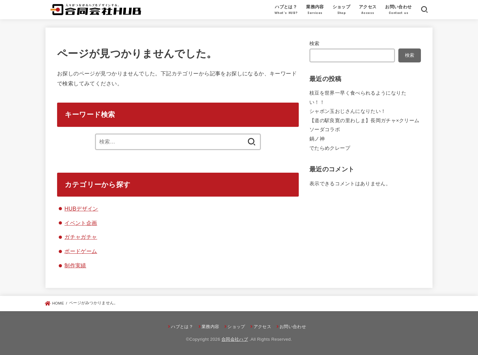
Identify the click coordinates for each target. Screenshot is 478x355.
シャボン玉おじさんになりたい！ (347, 111)
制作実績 (75, 265)
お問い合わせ (398, 10)
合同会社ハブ (234, 339)
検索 (314, 43)
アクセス (368, 10)
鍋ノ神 (317, 138)
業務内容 (315, 10)
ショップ (342, 10)
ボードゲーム (80, 251)
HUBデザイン (81, 208)
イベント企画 (80, 222)
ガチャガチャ (80, 237)
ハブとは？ (286, 10)
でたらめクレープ (329, 148)
